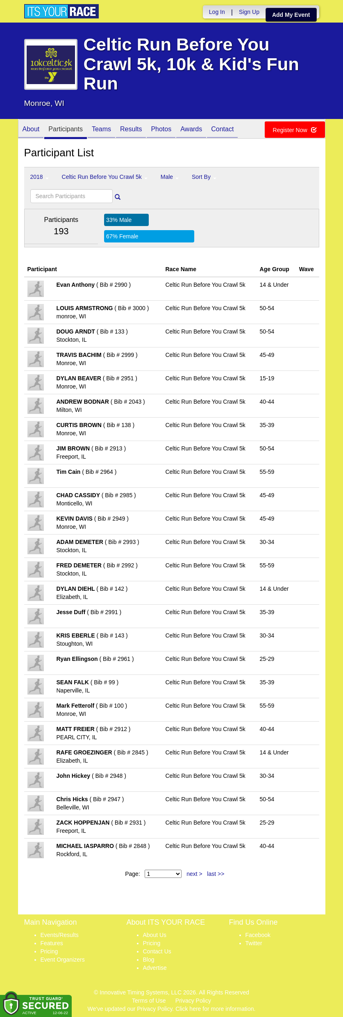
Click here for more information (214, 1009)
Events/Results (60, 935)
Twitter (253, 943)
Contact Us (157, 951)
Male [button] (170, 177)
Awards (191, 129)
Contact (222, 129)
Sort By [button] (204, 177)
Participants (65, 129)
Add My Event (291, 14)
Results (131, 129)
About (31, 129)
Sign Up (249, 12)
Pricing (49, 951)
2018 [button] (39, 177)
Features (52, 943)
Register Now (295, 130)
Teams (101, 129)
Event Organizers (63, 959)
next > (194, 874)
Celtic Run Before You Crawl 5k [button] (105, 177)
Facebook (257, 935)
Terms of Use (149, 1000)
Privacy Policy (193, 1000)
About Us (155, 935)
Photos (161, 129)
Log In (217, 12)
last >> (215, 874)
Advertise (155, 967)
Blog (148, 959)
